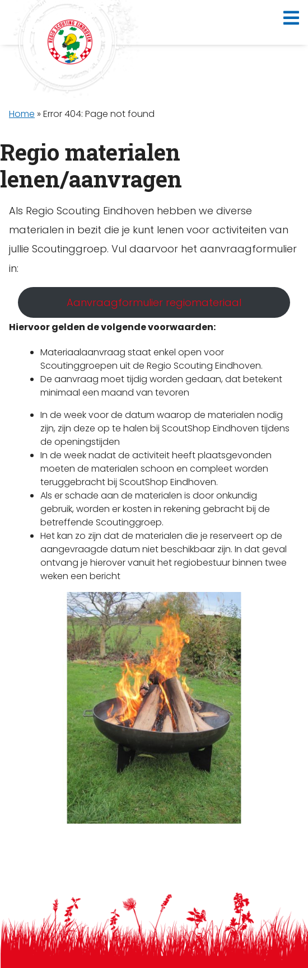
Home (22, 113)
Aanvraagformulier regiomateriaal (154, 302)
